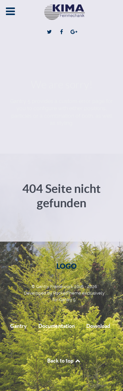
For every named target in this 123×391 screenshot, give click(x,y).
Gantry (18, 326)
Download (98, 326)
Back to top (64, 361)
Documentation (56, 326)
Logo (66, 266)
